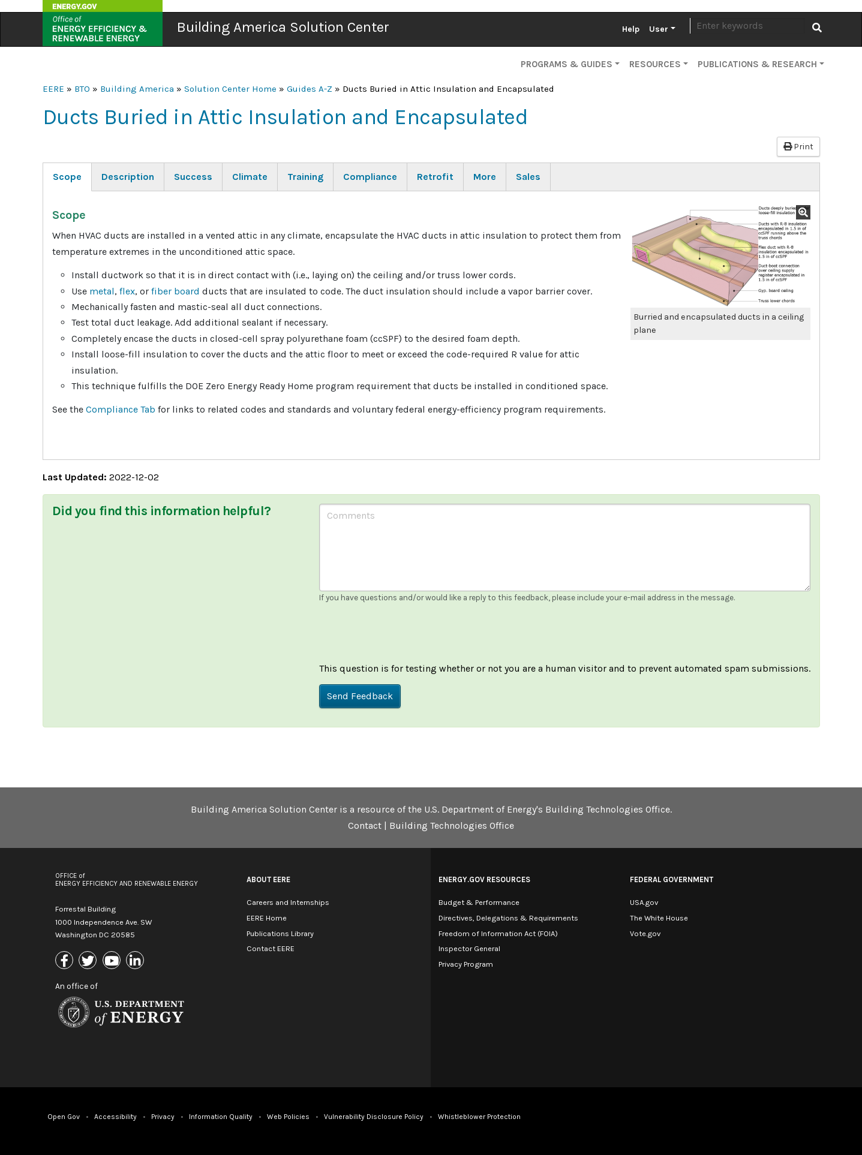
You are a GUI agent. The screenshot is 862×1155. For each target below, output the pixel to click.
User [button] (658, 29)
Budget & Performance (478, 902)
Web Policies (288, 1116)
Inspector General (469, 948)
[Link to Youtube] (113, 961)
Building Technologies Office (451, 825)
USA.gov (644, 902)
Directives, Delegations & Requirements (508, 917)
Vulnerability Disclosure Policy (374, 1116)
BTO (82, 88)
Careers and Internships (288, 902)
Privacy (163, 1116)
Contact (365, 825)
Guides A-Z (309, 88)
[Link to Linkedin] (136, 961)
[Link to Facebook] (65, 961)
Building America (137, 88)
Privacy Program (465, 964)
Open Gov (63, 1116)
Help (630, 29)
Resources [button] (655, 64)
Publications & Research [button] (757, 64)
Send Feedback (360, 696)
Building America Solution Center (283, 27)
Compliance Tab (120, 409)
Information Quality (221, 1116)
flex (127, 291)
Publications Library (280, 933)
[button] (720, 256)
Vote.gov (645, 933)
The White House (659, 917)
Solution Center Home (230, 88)
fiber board (176, 291)
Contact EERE (271, 948)
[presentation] (410, 637)
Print (798, 147)
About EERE (268, 879)
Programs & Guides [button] (566, 64)
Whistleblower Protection (479, 1116)
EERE (53, 88)
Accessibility (115, 1116)
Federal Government (671, 879)
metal (102, 291)
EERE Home (267, 917)
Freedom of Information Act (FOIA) (498, 933)
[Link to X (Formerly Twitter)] (89, 961)
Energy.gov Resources (484, 879)
